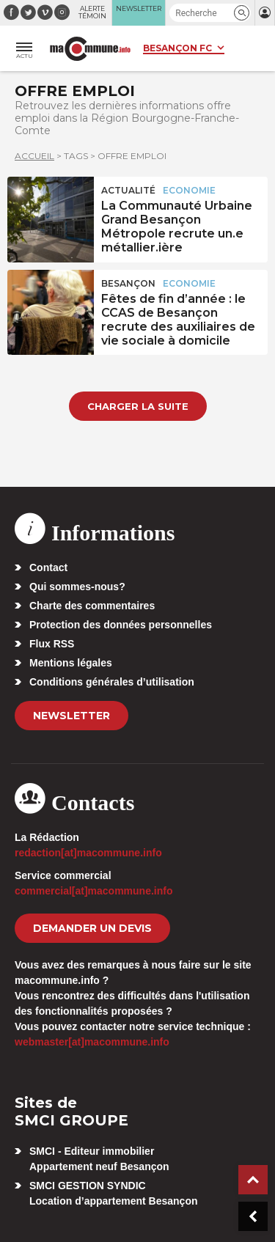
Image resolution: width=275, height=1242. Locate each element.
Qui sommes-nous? (77, 586)
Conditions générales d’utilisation (111, 682)
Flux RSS (51, 644)
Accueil (34, 155)
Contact (48, 567)
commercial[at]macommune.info (94, 891)
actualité (128, 190)
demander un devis (92, 928)
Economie (189, 190)
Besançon (128, 283)
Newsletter (71, 715)
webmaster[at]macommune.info (92, 1042)
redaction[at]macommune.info (88, 853)
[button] (241, 13)
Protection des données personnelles (120, 625)
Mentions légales (70, 663)
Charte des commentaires (92, 605)
